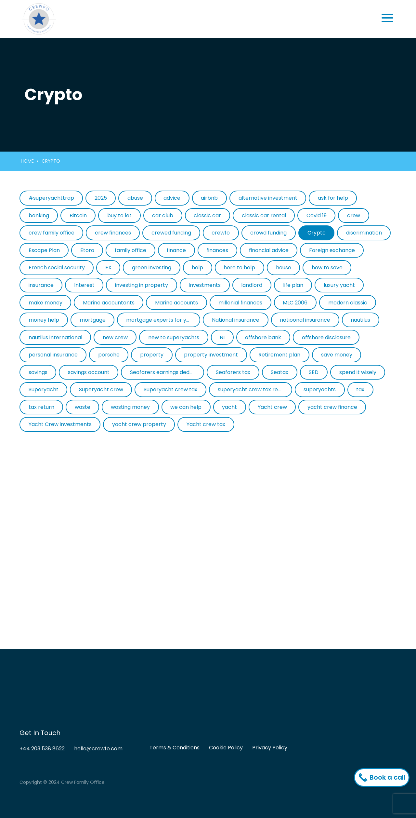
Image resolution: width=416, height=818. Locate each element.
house (283, 267)
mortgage (93, 320)
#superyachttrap (51, 198)
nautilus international (55, 337)
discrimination (364, 232)
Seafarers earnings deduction (167, 372)
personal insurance (53, 354)
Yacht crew (272, 407)
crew (353, 215)
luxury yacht (339, 285)
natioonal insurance (305, 320)
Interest (84, 285)
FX (108, 267)
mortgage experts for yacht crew (163, 320)
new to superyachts (173, 337)
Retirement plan (279, 354)
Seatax (279, 372)
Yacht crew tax (206, 424)
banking (39, 215)
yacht (229, 407)
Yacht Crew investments (60, 424)
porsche (109, 354)
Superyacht (43, 389)
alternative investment (268, 198)
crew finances (113, 232)
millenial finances (240, 302)
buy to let (119, 215)
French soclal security (57, 267)
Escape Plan (44, 250)
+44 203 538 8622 (42, 748)
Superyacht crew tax (170, 389)
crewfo (221, 232)
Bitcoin (78, 215)
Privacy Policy (269, 747)
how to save (327, 267)
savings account (89, 372)
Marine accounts (176, 302)
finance (176, 250)
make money (45, 302)
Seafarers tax (233, 372)
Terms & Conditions (175, 747)
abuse (135, 198)
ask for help (333, 198)
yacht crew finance (332, 407)
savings (38, 372)
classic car (207, 215)
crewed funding (171, 232)
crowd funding (268, 232)
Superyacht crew (101, 389)
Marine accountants (109, 302)
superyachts (320, 389)
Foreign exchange (332, 250)
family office (130, 250)
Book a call (383, 777)
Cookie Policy (226, 747)
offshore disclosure (326, 337)
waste (82, 407)
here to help (239, 267)
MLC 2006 (295, 302)
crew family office (51, 232)
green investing (151, 267)
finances (217, 250)
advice (171, 198)
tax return (41, 407)
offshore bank (263, 337)
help (197, 267)
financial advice (269, 250)
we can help (186, 407)
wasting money (130, 407)
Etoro (87, 250)
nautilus (360, 320)
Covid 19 (316, 215)
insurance (41, 285)
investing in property (141, 285)
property (151, 354)
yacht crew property (139, 424)
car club (162, 215)
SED (313, 372)
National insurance (235, 320)
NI (222, 337)
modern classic (347, 302)
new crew (115, 337)
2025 (101, 198)
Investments (204, 285)
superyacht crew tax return (253, 389)
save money (336, 354)
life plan (293, 285)
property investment (211, 354)
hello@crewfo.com (98, 748)
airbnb (209, 198)
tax (360, 389)
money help (44, 320)
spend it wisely (357, 372)
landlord (251, 285)
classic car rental (264, 215)
